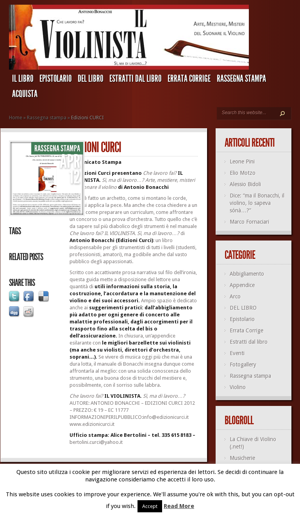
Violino (238, 387)
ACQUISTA (25, 93)
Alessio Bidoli (245, 184)
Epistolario (55, 78)
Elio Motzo (242, 173)
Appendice (242, 285)
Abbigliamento (247, 274)
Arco (235, 296)
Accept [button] (149, 506)
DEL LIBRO (90, 78)
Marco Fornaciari (249, 222)
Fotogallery (243, 364)
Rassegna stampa (241, 78)
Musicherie (242, 458)
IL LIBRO (22, 78)
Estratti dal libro (135, 78)
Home (15, 117)
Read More (179, 506)
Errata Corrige (189, 78)
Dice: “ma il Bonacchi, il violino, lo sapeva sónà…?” (257, 203)
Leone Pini (242, 161)
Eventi (237, 353)
